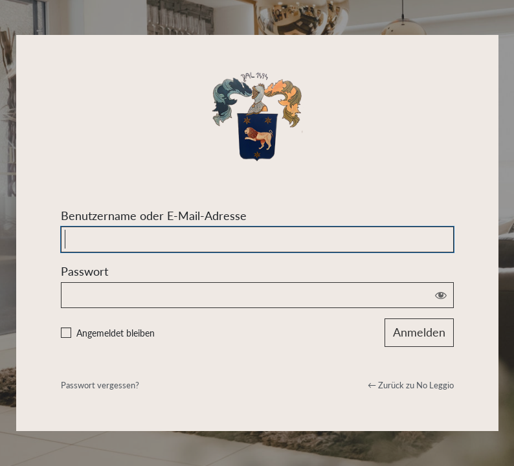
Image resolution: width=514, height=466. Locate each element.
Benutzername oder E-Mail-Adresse (154, 215)
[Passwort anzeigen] (441, 295)
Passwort (84, 271)
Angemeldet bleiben (115, 332)
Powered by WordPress (257, 112)
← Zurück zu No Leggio (411, 385)
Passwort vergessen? (100, 385)
